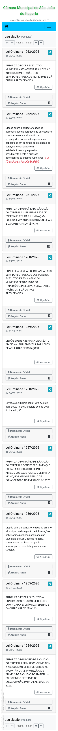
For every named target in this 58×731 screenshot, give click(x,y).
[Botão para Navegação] (49, 26)
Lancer (3, 709)
